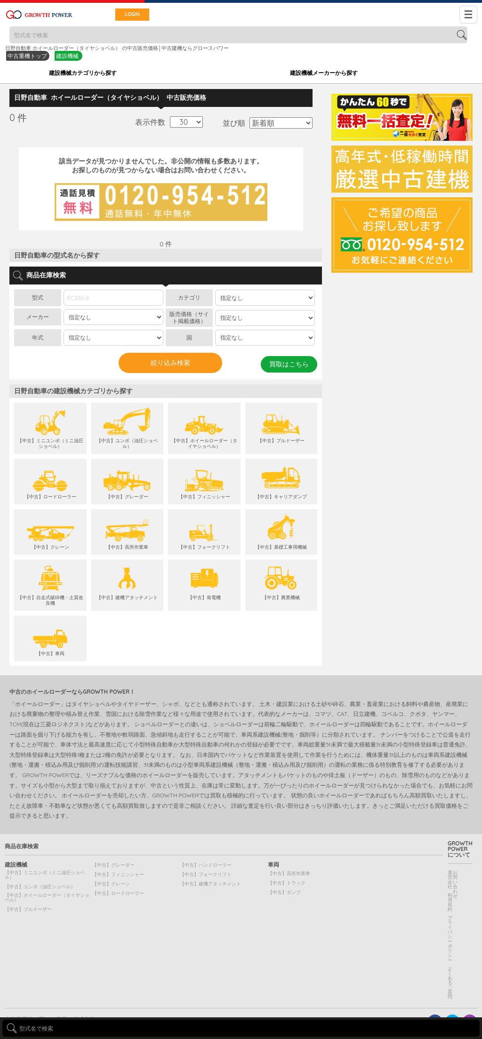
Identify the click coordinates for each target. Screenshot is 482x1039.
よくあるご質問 (450, 983)
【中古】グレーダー (113, 865)
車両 (273, 865)
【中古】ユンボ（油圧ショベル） (40, 887)
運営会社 (450, 879)
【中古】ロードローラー (118, 893)
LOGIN (127, 14)
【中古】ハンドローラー (206, 865)
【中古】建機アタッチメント (210, 884)
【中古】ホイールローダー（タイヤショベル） (47, 897)
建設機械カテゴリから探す (83, 72)
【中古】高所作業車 (289, 873)
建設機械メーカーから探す (324, 72)
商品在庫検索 (22, 846)
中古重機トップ (27, 55)
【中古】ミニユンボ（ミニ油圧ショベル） (45, 874)
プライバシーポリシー (450, 939)
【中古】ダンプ (284, 892)
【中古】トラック (286, 883)
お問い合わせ (455, 884)
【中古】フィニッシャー (118, 874)
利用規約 (450, 902)
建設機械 (67, 55)
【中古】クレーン (111, 884)
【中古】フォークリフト (206, 874)
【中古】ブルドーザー (28, 909)
